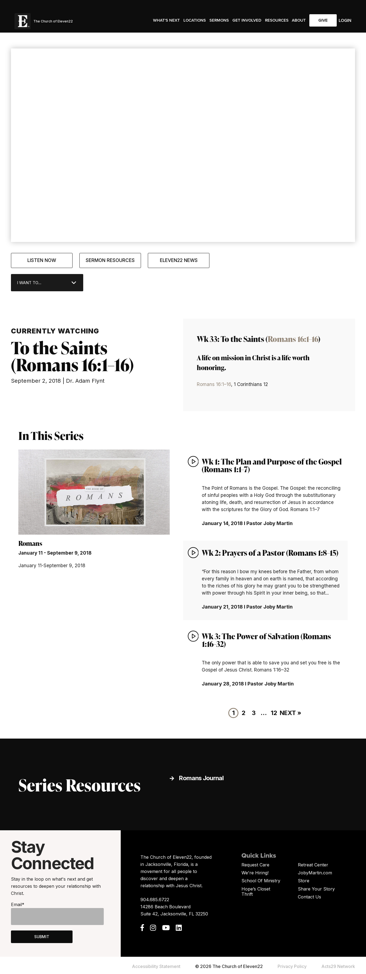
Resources (277, 20)
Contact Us (309, 897)
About (299, 20)
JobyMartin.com (315, 872)
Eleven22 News (179, 260)
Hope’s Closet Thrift (255, 891)
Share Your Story (316, 889)
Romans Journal (201, 778)
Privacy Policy (292, 966)
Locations (194, 20)
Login (345, 20)
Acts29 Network (338, 966)
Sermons (219, 20)
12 (274, 712)
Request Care (255, 865)
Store (303, 880)
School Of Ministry (260, 880)
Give (323, 20)
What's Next (166, 20)
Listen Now (41, 260)
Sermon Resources (110, 260)
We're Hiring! (255, 872)
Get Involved (246, 20)
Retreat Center (313, 865)
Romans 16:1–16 (293, 339)
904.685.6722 (154, 899)
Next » (290, 712)
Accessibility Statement (156, 966)
